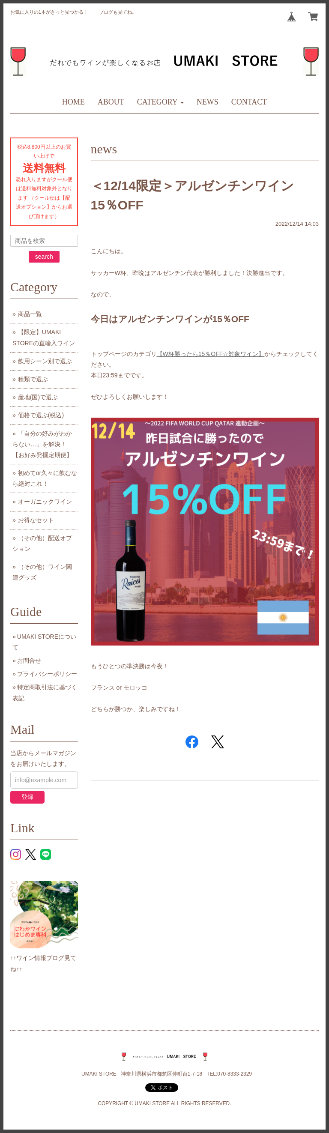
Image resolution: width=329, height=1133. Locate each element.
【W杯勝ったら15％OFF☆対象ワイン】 (211, 353)
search (44, 256)
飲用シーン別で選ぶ (45, 361)
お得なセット (36, 520)
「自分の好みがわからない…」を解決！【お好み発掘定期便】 (42, 444)
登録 (27, 796)
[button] (160, 102)
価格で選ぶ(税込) (41, 415)
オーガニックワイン (45, 501)
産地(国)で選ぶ (38, 397)
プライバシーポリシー (47, 673)
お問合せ (29, 660)
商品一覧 (30, 314)
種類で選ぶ (33, 379)
